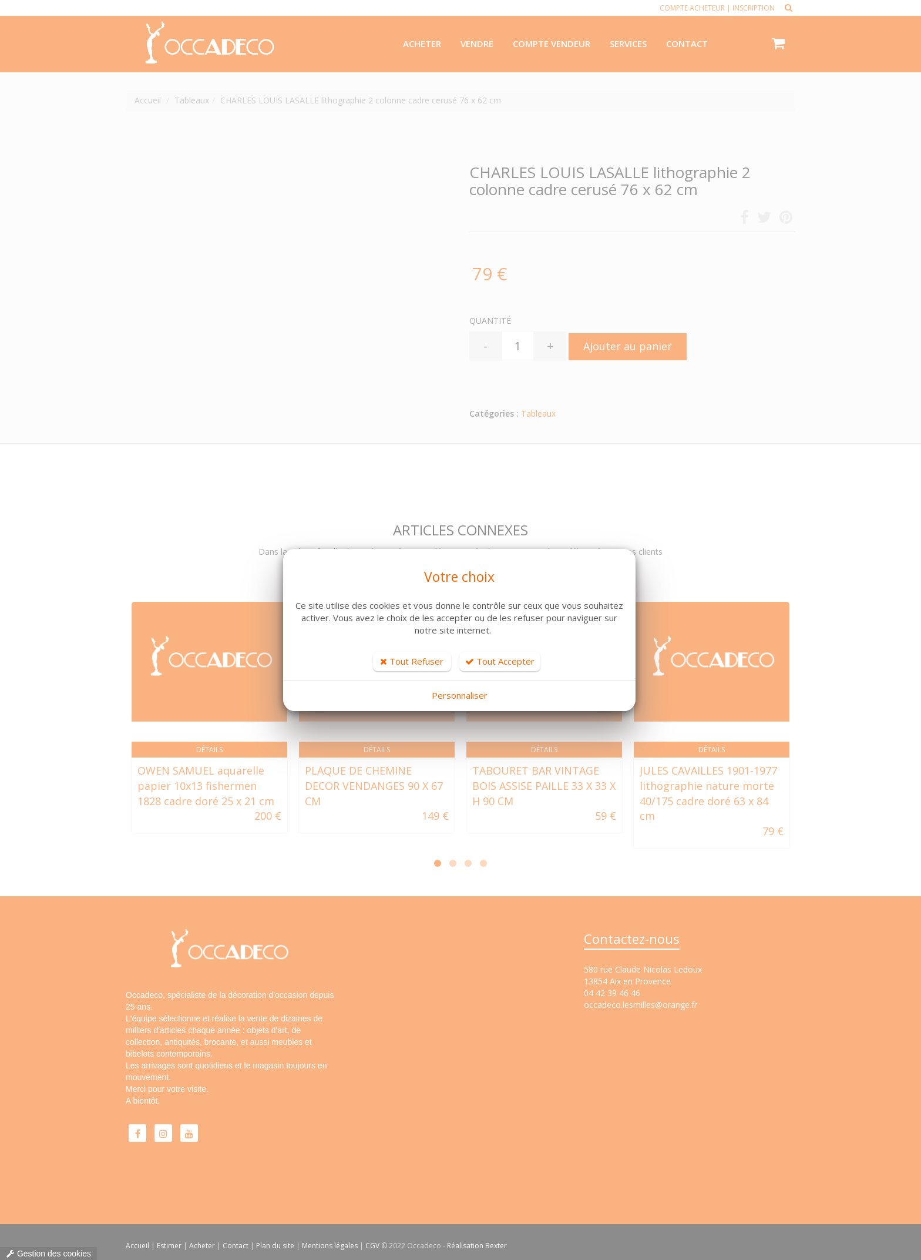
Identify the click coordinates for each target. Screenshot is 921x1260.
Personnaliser (460, 695)
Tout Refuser (411, 661)
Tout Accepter (500, 661)
